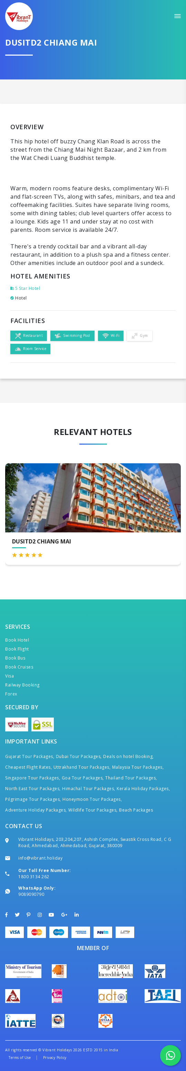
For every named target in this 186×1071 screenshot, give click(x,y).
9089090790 (31, 894)
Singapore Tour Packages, (32, 778)
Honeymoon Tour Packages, (92, 799)
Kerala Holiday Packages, (143, 789)
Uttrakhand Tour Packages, (82, 767)
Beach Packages (136, 810)
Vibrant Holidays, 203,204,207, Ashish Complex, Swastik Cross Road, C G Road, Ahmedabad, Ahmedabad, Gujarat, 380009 (94, 842)
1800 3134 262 (33, 877)
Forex (11, 694)
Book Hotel (17, 640)
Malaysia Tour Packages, (138, 767)
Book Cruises (19, 667)
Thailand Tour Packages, (131, 778)
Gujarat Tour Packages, (29, 756)
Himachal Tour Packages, (88, 789)
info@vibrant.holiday (40, 858)
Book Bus (15, 658)
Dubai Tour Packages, (79, 756)
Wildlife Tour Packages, (93, 810)
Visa (9, 676)
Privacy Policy (55, 1057)
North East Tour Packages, (33, 789)
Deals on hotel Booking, (128, 756)
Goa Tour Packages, (83, 778)
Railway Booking (22, 685)
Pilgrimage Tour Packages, (33, 799)
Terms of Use (20, 1057)
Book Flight (17, 649)
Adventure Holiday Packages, (36, 810)
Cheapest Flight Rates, (28, 767)
